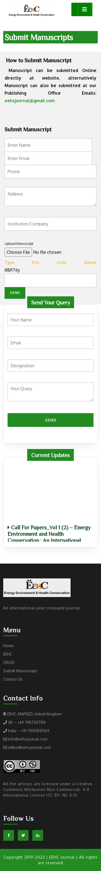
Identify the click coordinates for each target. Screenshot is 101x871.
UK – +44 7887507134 (27, 722)
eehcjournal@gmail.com (30, 100)
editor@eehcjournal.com (29, 747)
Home (8, 645)
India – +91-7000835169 (29, 730)
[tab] (84, 9)
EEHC (7, 654)
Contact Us (12, 679)
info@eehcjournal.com (27, 739)
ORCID (9, 662)
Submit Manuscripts (20, 670)
